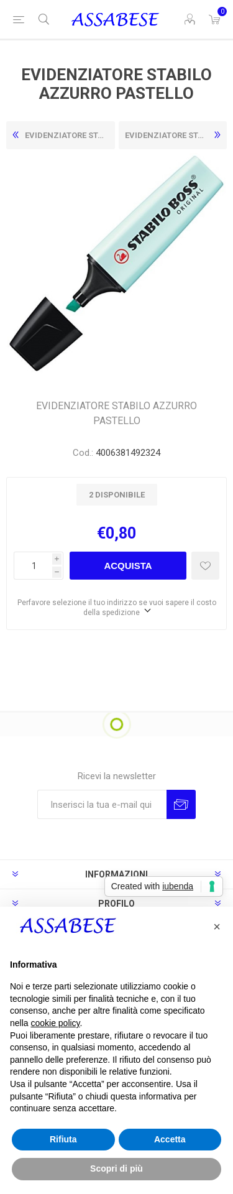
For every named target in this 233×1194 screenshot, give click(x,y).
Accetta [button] (170, 1139)
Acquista (128, 565)
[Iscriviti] (102, 804)
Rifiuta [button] (63, 1139)
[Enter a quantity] (33, 566)
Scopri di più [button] (116, 1168)
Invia (181, 804)
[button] (217, 927)
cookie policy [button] (55, 1023)
